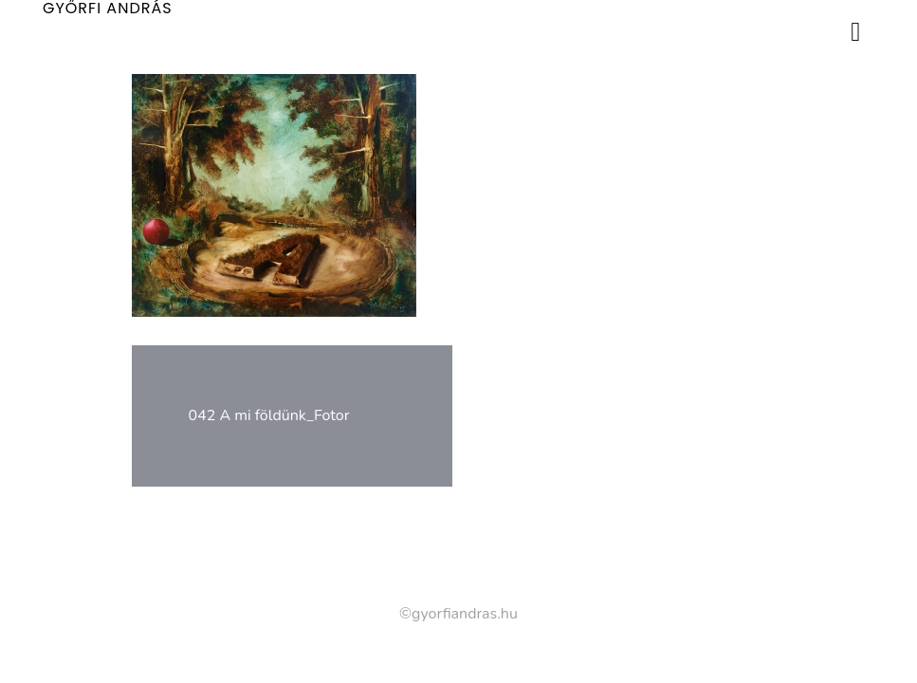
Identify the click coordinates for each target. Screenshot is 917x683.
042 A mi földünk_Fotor (269, 415)
